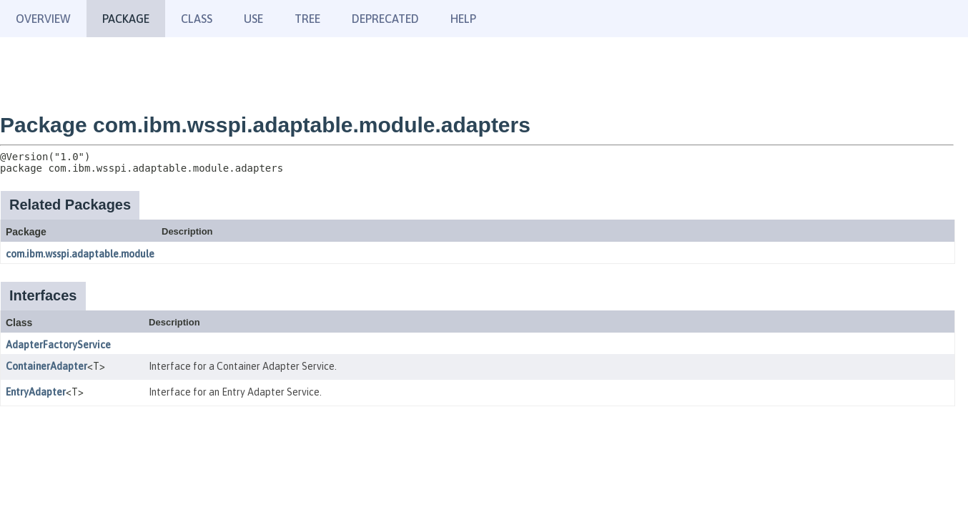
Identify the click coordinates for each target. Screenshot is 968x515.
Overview (43, 18)
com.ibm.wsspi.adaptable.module (80, 254)
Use (253, 18)
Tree (307, 18)
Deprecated (385, 18)
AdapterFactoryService (58, 344)
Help (463, 18)
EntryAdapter (36, 392)
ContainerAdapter (46, 366)
